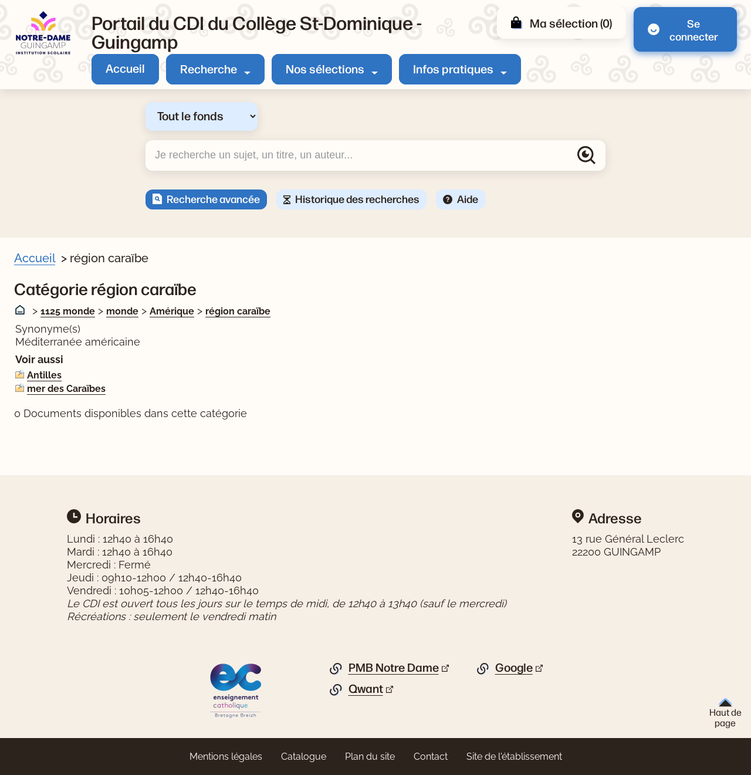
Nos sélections (325, 68)
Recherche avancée (213, 198)
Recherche (208, 68)
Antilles (44, 375)
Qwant (366, 689)
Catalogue (303, 756)
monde (122, 311)
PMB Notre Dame (394, 668)
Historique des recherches (357, 198)
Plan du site (370, 756)
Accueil (125, 68)
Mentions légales (226, 756)
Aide (467, 198)
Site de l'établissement (514, 756)
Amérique (172, 311)
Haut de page (725, 713)
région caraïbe (237, 311)
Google (514, 668)
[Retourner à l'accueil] (43, 33)
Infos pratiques (453, 68)
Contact (431, 756)
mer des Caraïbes (66, 388)
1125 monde (67, 311)
